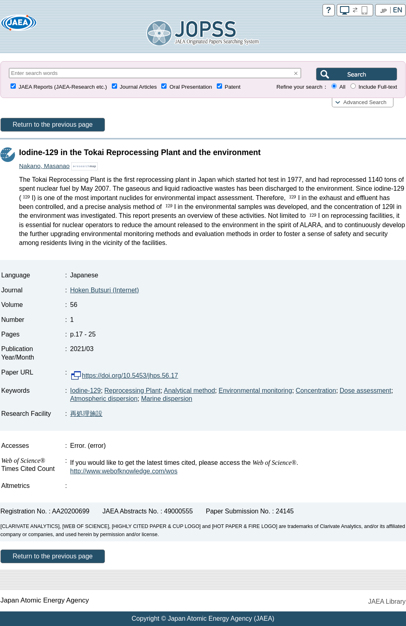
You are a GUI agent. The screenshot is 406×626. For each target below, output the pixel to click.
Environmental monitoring (255, 390)
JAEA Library (387, 601)
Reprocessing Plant (133, 390)
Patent (233, 87)
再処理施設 (86, 413)
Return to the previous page (52, 124)
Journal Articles (138, 87)
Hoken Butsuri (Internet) (104, 290)
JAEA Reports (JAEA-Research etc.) (63, 87)
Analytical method (189, 390)
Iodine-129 (85, 390)
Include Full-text (378, 87)
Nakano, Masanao (44, 165)
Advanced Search (365, 102)
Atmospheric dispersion (103, 398)
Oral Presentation (190, 87)
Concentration (316, 390)
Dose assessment (365, 390)
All (342, 87)
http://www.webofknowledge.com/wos (123, 471)
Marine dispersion (166, 398)
